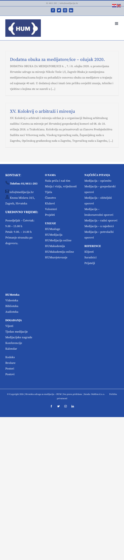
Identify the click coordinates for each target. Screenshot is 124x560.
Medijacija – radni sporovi (100, 220)
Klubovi (50, 203)
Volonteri (51, 209)
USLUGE (50, 223)
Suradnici (90, 257)
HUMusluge (52, 229)
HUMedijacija (53, 234)
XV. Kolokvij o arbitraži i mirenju (42, 111)
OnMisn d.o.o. (98, 394)
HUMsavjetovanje (56, 257)
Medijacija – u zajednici (99, 226)
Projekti (50, 215)
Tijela (48, 192)
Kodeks (10, 357)
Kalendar (11, 348)
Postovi (10, 374)
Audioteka (11, 312)
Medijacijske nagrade (18, 337)
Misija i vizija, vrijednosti (61, 186)
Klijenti (89, 252)
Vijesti (9, 326)
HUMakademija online (59, 252)
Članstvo (50, 198)
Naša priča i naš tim (57, 181)
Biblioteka (11, 306)
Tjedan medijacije (16, 331)
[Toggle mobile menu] (117, 23)
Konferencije (13, 343)
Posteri (9, 368)
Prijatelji (89, 263)
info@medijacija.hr (69, 3)
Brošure (10, 363)
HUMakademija (55, 246)
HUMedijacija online (58, 240)
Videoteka (11, 300)
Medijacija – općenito (97, 181)
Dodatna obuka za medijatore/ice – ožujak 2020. (57, 59)
